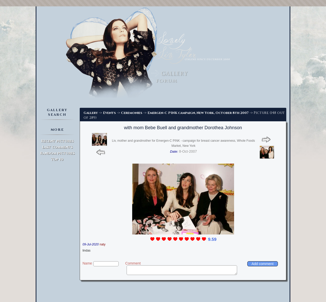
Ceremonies (131, 113)
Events (109, 113)
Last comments (57, 147)
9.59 (212, 239)
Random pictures (57, 153)
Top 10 (57, 159)
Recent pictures (57, 141)
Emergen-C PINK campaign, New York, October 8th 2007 (198, 113)
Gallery (91, 113)
